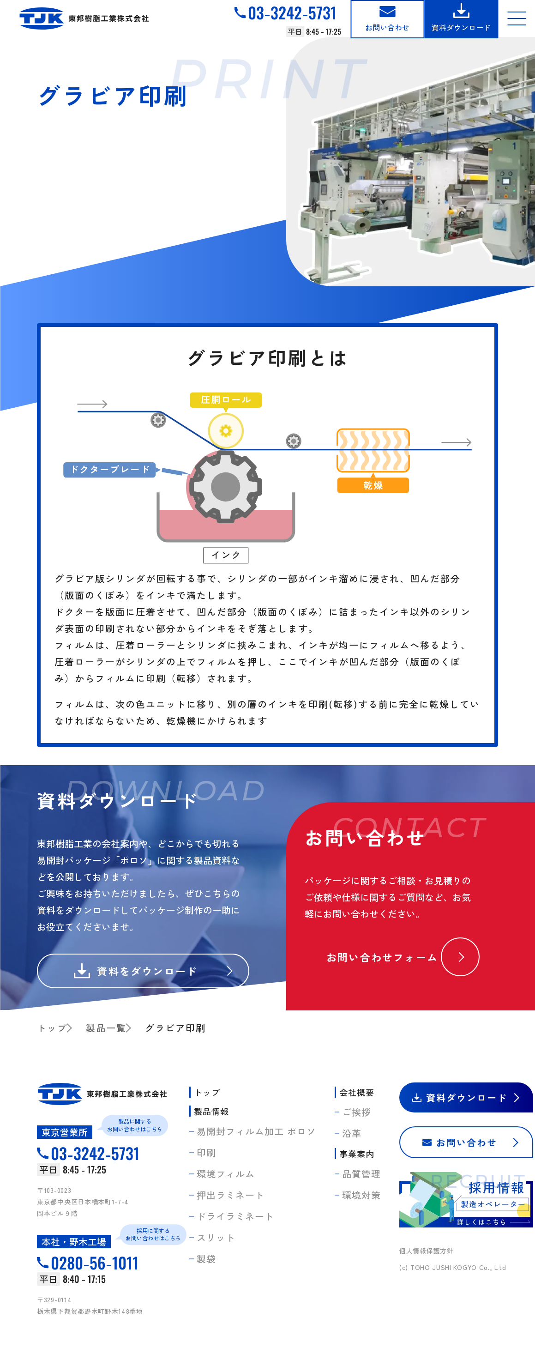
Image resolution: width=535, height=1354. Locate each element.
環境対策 (361, 1195)
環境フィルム (226, 1173)
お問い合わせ (387, 27)
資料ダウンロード (461, 27)
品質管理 (361, 1173)
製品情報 (211, 1111)
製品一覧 (106, 1027)
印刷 (206, 1152)
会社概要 (356, 1092)
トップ (52, 1027)
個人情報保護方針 (426, 1250)
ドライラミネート (235, 1216)
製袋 (206, 1258)
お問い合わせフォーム (382, 956)
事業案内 (356, 1154)
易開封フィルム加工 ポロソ (256, 1131)
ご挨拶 (356, 1111)
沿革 (351, 1133)
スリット (216, 1237)
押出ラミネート (230, 1195)
